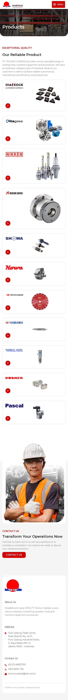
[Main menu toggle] (58, 4)
